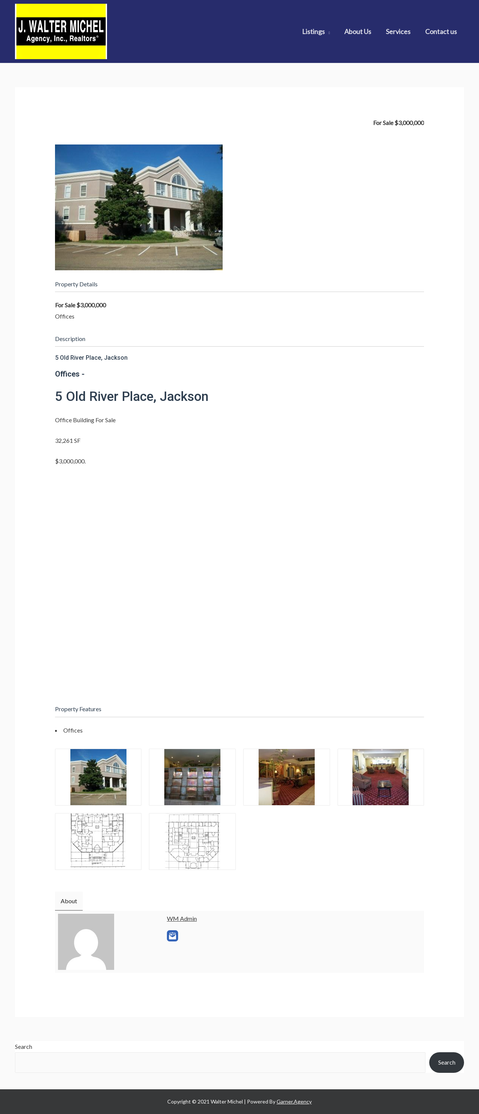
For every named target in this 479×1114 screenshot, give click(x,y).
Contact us (441, 31)
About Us (360, 31)
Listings (316, 31)
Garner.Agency (294, 1101)
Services (399, 31)
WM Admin (182, 918)
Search (23, 1046)
